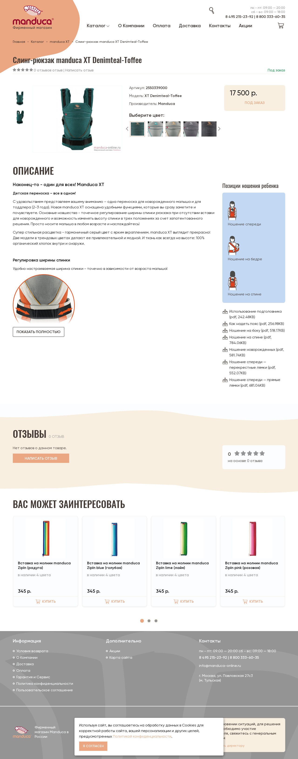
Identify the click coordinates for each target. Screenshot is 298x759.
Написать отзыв (79, 70)
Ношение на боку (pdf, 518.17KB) (257, 330)
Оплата (23, 670)
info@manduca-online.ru (220, 665)
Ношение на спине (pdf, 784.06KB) (250, 340)
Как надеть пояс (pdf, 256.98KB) (256, 323)
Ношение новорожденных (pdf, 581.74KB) (256, 352)
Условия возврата (32, 651)
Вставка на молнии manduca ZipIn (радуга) (44, 565)
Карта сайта (120, 657)
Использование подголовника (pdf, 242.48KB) (255, 314)
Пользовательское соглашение (44, 690)
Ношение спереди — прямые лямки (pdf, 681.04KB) (254, 383)
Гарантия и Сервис (33, 677)
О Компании (26, 657)
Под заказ (255, 102)
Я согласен (93, 746)
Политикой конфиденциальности (142, 736)
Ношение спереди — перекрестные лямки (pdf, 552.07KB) (252, 367)
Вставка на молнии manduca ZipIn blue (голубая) (113, 565)
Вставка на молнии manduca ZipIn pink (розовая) (251, 565)
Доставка (25, 664)
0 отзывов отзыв (48, 70)
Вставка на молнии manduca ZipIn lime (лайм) (182, 565)
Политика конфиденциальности (44, 683)
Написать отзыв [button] (41, 458)
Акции (114, 651)
